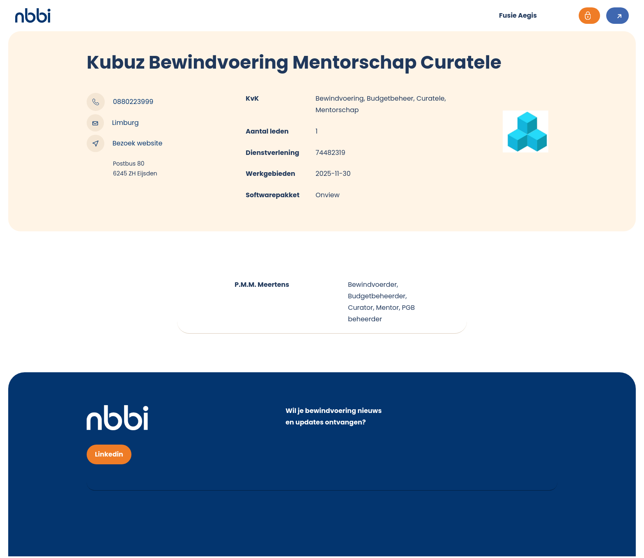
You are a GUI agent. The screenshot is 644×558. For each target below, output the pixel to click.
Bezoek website (124, 143)
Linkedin (109, 456)
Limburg (113, 122)
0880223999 (120, 102)
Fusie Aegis (516, 15)
